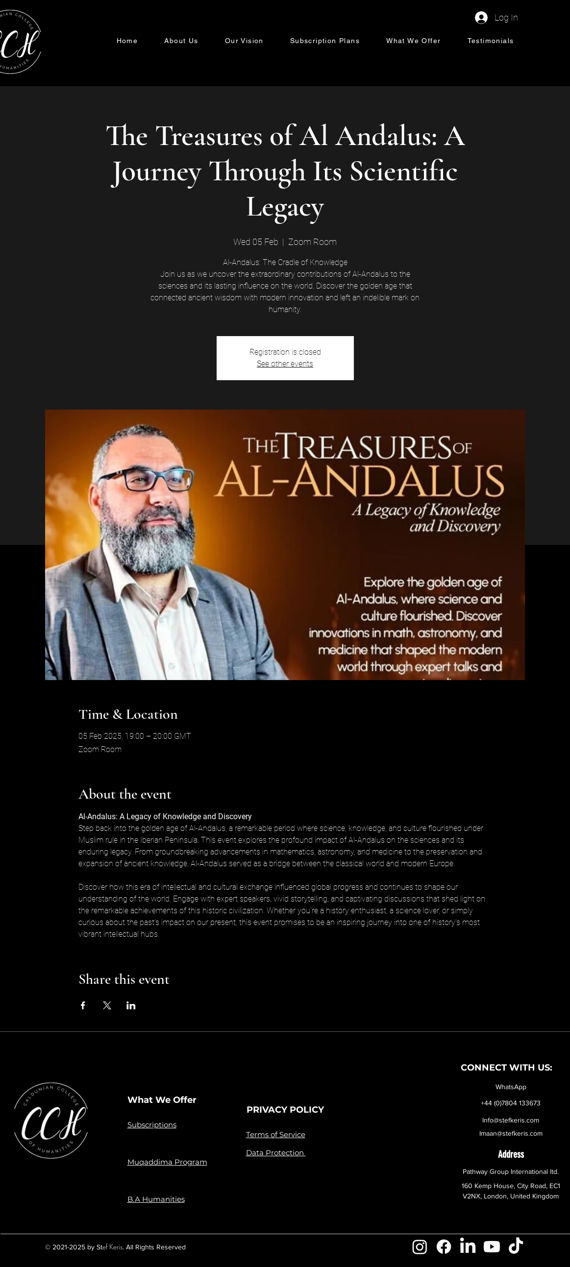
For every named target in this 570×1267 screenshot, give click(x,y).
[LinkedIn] (467, 1246)
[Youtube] (491, 1246)
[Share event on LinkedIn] (131, 1005)
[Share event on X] (107, 1005)
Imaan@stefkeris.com (511, 1133)
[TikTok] (515, 1246)
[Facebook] (443, 1246)
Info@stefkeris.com (510, 1120)
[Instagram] (419, 1246)
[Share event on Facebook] (83, 1005)
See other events (285, 363)
